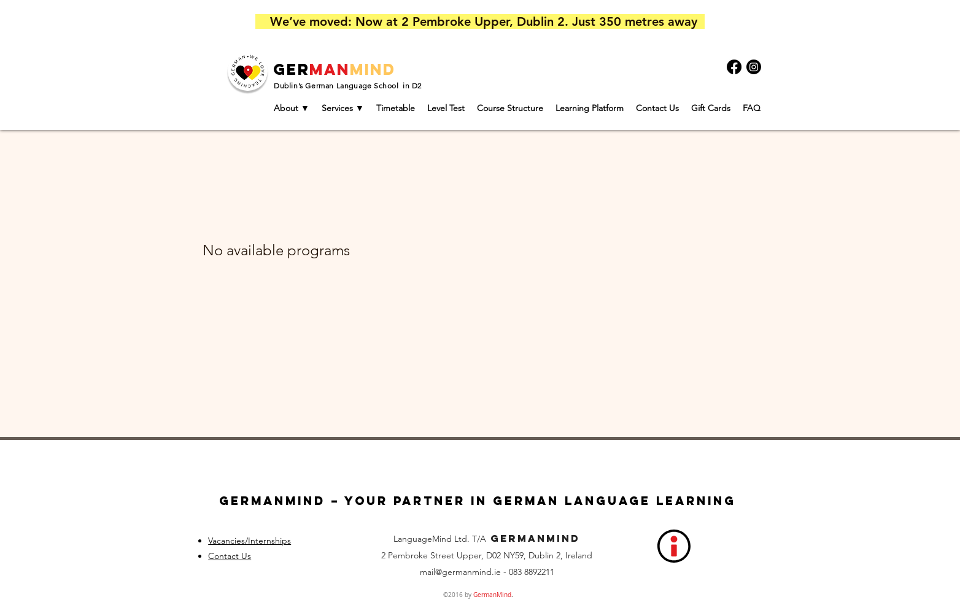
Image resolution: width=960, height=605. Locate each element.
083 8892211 (531, 571)
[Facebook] (734, 67)
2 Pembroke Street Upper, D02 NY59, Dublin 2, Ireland (486, 555)
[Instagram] (753, 67)
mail (427, 571)
